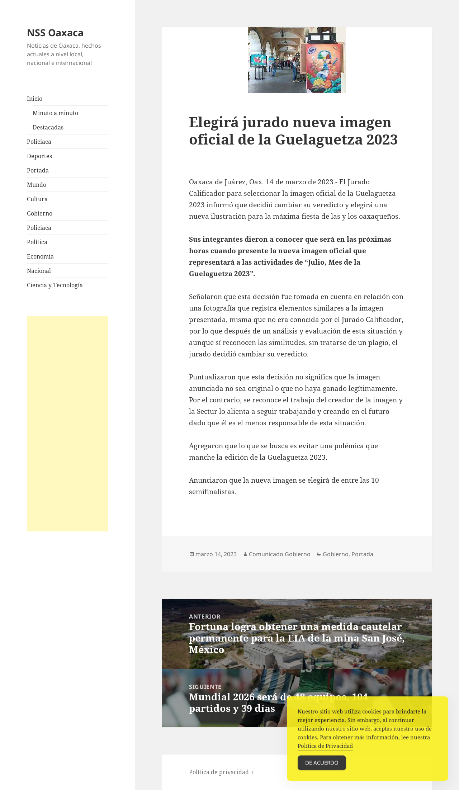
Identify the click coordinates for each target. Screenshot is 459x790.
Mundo (36, 185)
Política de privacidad (219, 772)
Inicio (34, 99)
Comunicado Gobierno (280, 554)
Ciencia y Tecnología (55, 285)
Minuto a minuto (55, 113)
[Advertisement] (67, 423)
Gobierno (39, 213)
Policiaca (39, 142)
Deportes (39, 156)
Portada (38, 170)
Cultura (37, 199)
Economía (40, 256)
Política (37, 242)
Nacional (39, 271)
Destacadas (48, 127)
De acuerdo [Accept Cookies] (322, 766)
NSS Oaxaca (55, 32)
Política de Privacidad (325, 749)
